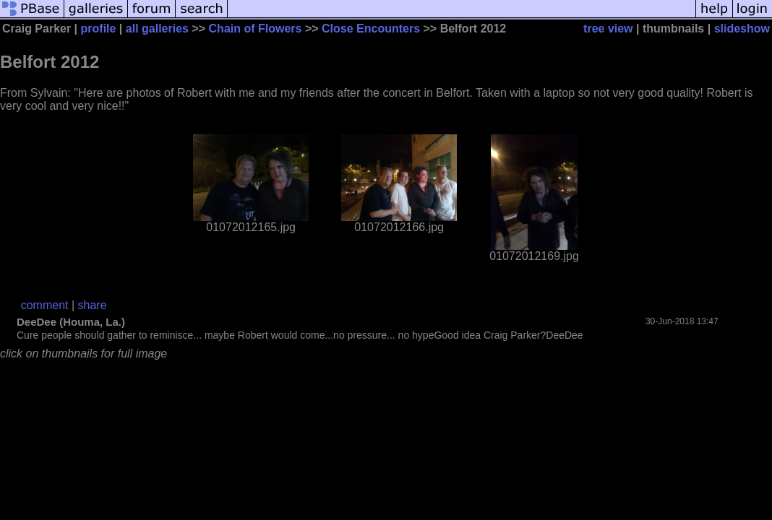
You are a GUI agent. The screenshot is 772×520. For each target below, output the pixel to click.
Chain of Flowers (255, 28)
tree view (607, 28)
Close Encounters (371, 28)
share (92, 305)
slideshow (742, 28)
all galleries (157, 28)
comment (45, 305)
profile (98, 28)
